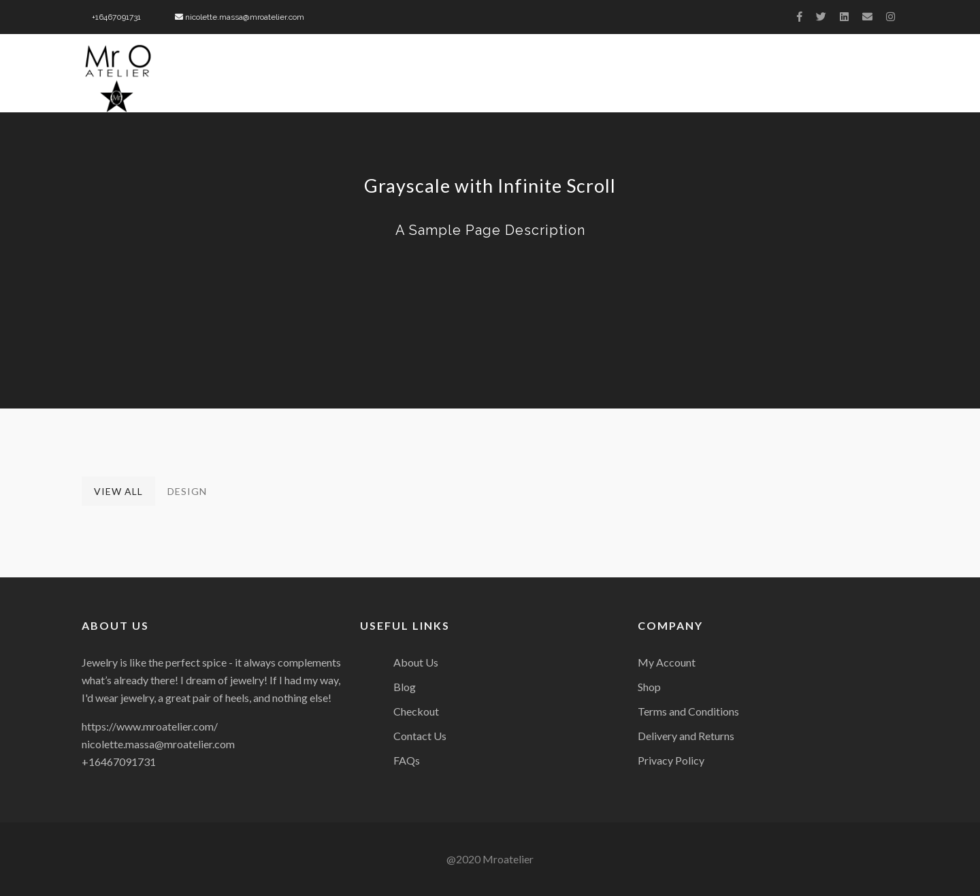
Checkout (416, 711)
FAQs (406, 760)
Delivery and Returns (686, 735)
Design (187, 491)
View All (118, 491)
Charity (625, 78)
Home (290, 78)
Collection (539, 78)
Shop (649, 686)
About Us (360, 78)
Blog (404, 686)
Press (692, 78)
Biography (446, 78)
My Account (667, 662)
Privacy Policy (671, 760)
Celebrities (768, 78)
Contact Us (863, 78)
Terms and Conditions (688, 711)
